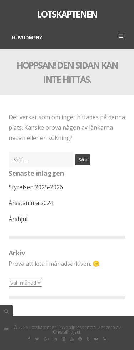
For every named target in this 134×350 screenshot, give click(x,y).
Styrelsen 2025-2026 (36, 187)
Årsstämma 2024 (31, 203)
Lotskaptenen (67, 14)
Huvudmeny (67, 37)
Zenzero (106, 327)
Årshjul (18, 219)
